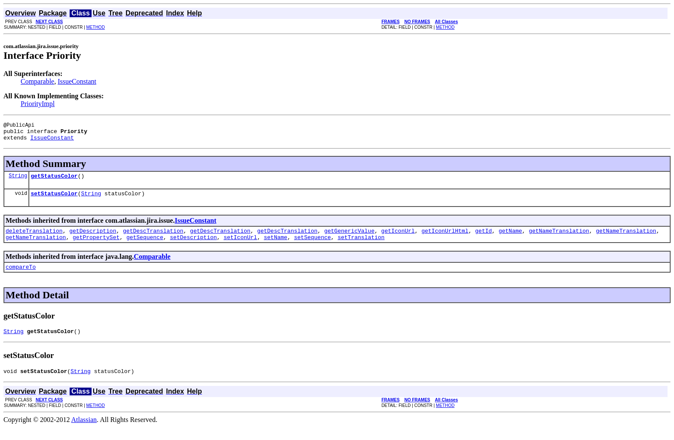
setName (276, 246)
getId (483, 238)
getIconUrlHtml (444, 238)
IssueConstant (77, 81)
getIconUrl (398, 238)
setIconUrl (240, 246)
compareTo (21, 277)
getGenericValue (349, 238)
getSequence (144, 246)
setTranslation (360, 246)
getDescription (92, 238)
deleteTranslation (34, 238)
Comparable (37, 81)
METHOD (95, 27)
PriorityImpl (38, 103)
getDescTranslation (153, 238)
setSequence (312, 246)
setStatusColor (54, 199)
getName (510, 238)
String (18, 180)
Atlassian (84, 432)
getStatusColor (54, 181)
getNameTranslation (559, 238)
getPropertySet (96, 246)
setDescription (193, 246)
